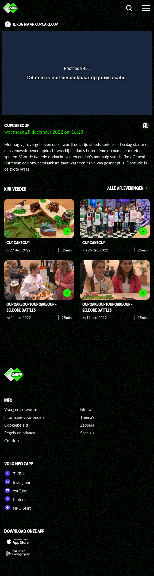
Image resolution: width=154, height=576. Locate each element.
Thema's (87, 417)
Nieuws (87, 409)
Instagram (17, 482)
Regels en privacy (19, 432)
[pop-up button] (123, 38)
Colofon (11, 440)
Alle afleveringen (125, 188)
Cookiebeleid (16, 425)
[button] (134, 38)
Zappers (87, 425)
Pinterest (16, 499)
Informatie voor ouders (24, 417)
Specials (87, 432)
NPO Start (17, 507)
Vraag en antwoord (20, 409)
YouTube (15, 490)
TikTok (14, 473)
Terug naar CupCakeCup (35, 24)
